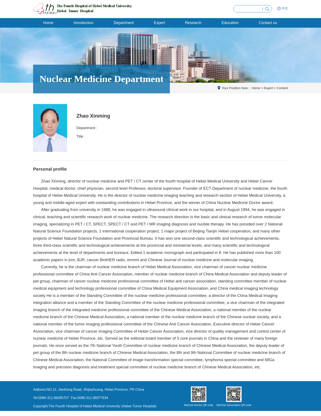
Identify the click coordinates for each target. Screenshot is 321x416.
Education (230, 23)
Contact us (268, 23)
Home (48, 23)
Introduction (84, 23)
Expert (159, 23)
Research (193, 23)
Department (124, 23)
